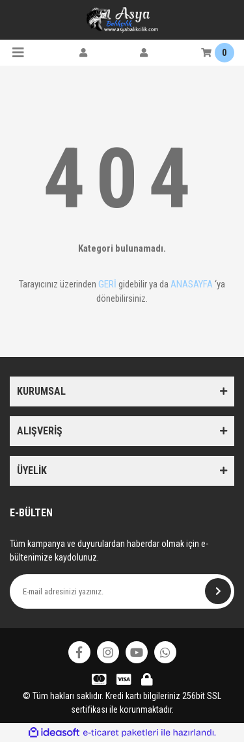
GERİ (107, 284)
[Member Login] (83, 53)
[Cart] (217, 53)
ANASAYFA (191, 284)
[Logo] (122, 20)
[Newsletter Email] (122, 591)
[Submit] (218, 591)
